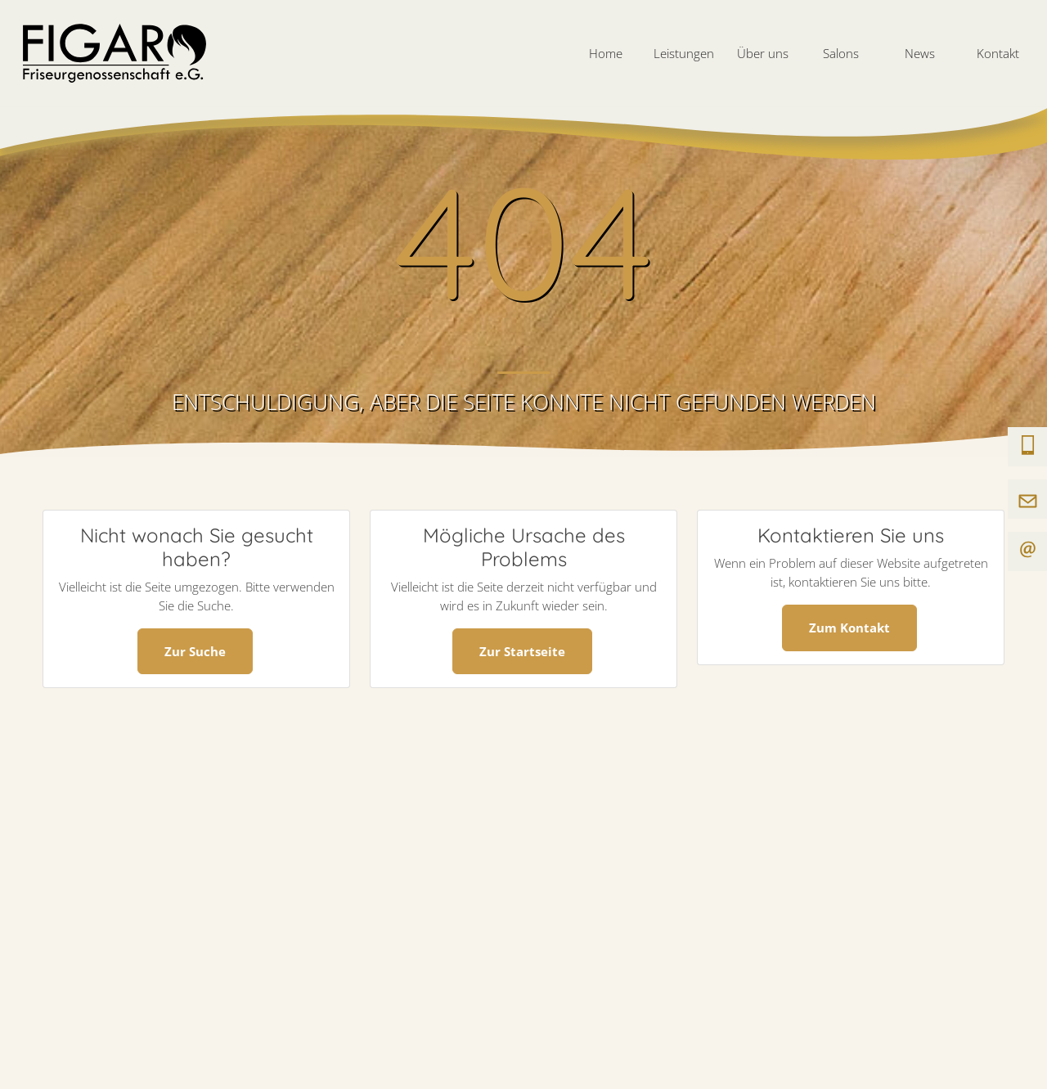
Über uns (763, 53)
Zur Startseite (522, 651)
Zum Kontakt (849, 627)
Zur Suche (195, 651)
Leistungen (684, 53)
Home (605, 53)
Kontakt (998, 53)
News (920, 53)
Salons (841, 53)
